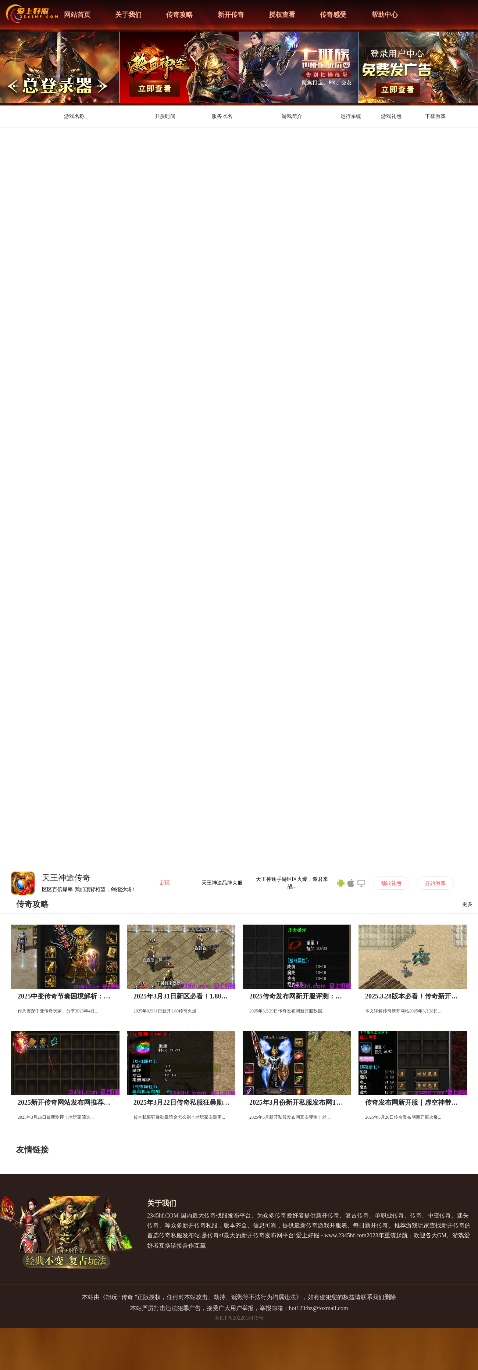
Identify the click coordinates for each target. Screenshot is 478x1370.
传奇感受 (333, 14)
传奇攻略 (179, 14)
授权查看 (282, 14)
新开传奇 (231, 14)
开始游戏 (435, 883)
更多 (467, 904)
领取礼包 (391, 883)
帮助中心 (384, 14)
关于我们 (128, 14)
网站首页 (77, 14)
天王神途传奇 (66, 877)
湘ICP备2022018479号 (239, 1318)
